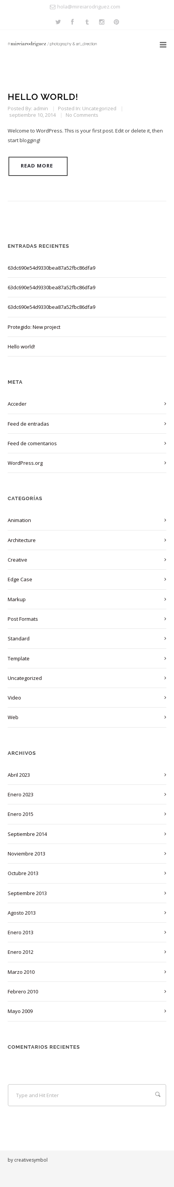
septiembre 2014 (27, 834)
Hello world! (43, 96)
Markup (17, 599)
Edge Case (20, 579)
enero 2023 (20, 794)
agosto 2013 (22, 912)
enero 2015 (20, 814)
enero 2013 (20, 932)
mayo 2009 (20, 1011)
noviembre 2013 (26, 853)
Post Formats (23, 618)
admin (40, 108)
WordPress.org (25, 462)
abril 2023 (19, 774)
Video (14, 697)
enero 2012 (20, 951)
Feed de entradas (28, 423)
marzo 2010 (21, 971)
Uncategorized (99, 108)
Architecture (22, 540)
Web (13, 717)
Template (19, 658)
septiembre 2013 (27, 893)
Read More (37, 165)
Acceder (17, 403)
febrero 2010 (23, 991)
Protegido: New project (34, 326)
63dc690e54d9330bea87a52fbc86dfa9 (51, 267)
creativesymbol (31, 1160)
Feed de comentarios (32, 443)
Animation (19, 520)
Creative (17, 559)
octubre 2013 (23, 873)
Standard (19, 638)
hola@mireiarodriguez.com (88, 6)
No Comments (82, 114)
